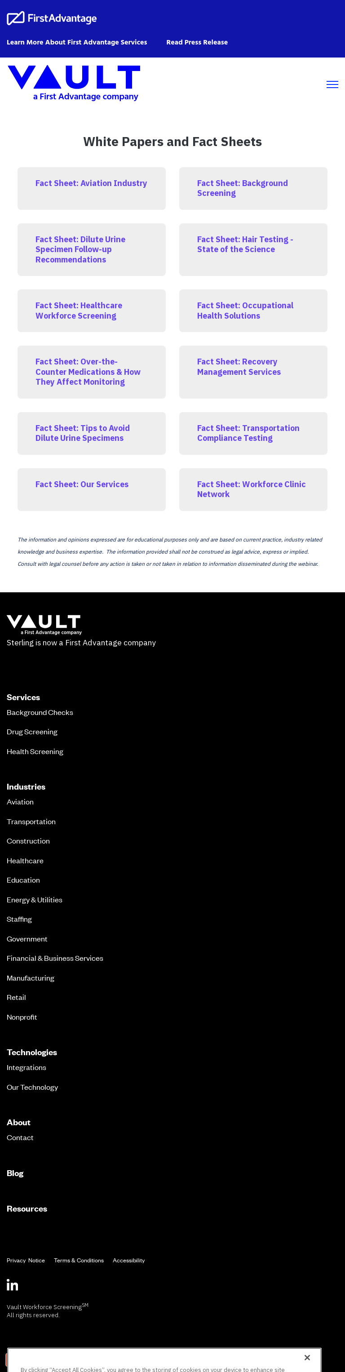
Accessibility (129, 1260)
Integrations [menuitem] (26, 1067)
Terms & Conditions (79, 1260)
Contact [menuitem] (20, 1137)
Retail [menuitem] (16, 997)
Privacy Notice (26, 1260)
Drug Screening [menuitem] (32, 731)
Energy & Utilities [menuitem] (34, 899)
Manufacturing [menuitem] (30, 977)
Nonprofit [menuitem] (22, 1016)
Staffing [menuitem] (19, 919)
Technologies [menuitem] (32, 1052)
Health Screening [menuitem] (35, 751)
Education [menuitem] (23, 879)
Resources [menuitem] (27, 1208)
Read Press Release (197, 43)
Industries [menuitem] (26, 786)
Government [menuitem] (27, 938)
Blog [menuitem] (15, 1173)
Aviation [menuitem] (20, 801)
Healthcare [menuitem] (25, 860)
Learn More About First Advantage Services (77, 43)
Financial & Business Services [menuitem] (55, 958)
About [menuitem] (19, 1122)
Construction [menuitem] (28, 840)
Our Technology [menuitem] (32, 1087)
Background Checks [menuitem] (40, 712)
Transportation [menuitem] (31, 821)
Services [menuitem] (23, 697)
